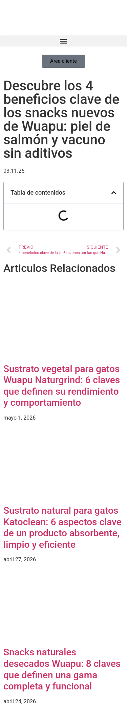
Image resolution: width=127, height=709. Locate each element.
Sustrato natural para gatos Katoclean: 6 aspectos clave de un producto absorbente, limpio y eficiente (62, 527)
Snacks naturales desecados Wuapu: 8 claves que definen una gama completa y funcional (62, 669)
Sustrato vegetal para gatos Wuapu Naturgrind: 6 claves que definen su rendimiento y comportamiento (61, 385)
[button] (63, 41)
